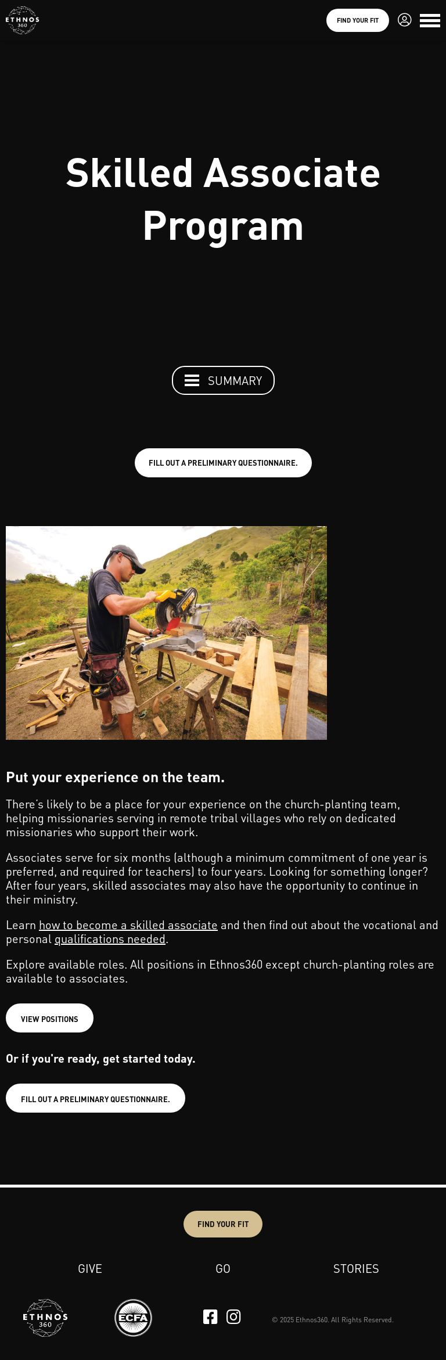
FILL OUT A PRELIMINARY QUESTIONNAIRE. (223, 462)
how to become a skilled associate (128, 924)
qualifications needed (110, 938)
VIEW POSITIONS (49, 1019)
